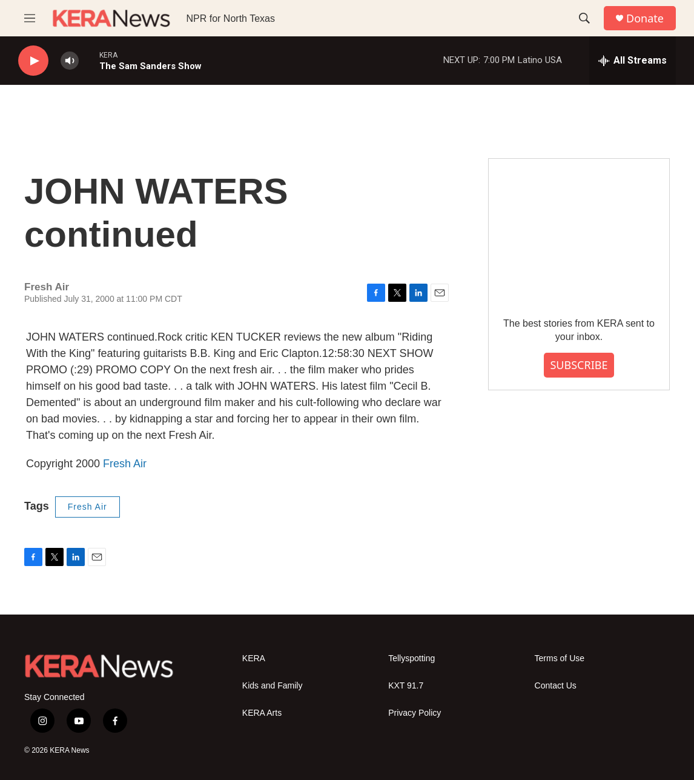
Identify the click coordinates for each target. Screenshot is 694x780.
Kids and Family (272, 685)
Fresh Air (125, 464)
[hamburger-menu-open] (29, 18)
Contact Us (556, 685)
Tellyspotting (411, 658)
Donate (645, 18)
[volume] (69, 61)
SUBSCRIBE (578, 365)
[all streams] (632, 60)
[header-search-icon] (584, 18)
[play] (33, 61)
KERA (253, 658)
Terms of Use (559, 658)
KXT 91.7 (405, 685)
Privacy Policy (414, 713)
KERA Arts (262, 713)
